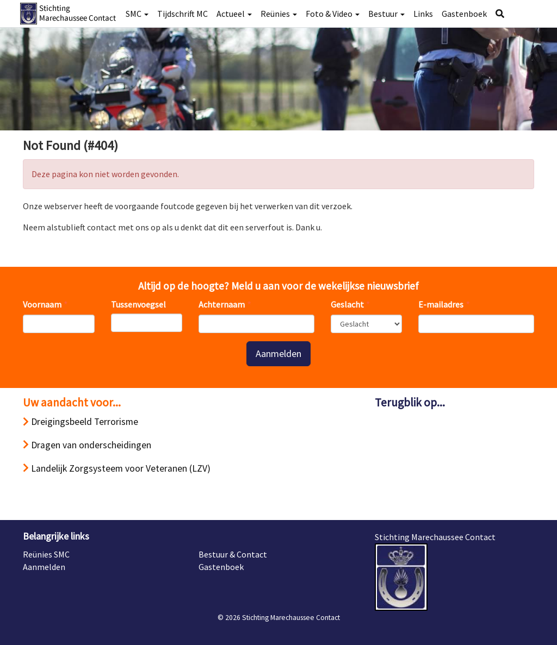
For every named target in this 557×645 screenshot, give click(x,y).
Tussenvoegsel (138, 304)
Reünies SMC (46, 554)
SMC (137, 13)
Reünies (279, 13)
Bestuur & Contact (233, 554)
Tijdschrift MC (182, 13)
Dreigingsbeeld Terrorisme (80, 422)
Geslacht (347, 304)
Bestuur (386, 13)
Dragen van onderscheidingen (87, 445)
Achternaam (222, 304)
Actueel (234, 13)
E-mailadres (440, 304)
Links (423, 13)
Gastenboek (464, 13)
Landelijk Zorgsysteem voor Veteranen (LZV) (117, 468)
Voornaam (42, 304)
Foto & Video (333, 13)
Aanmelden (278, 353)
